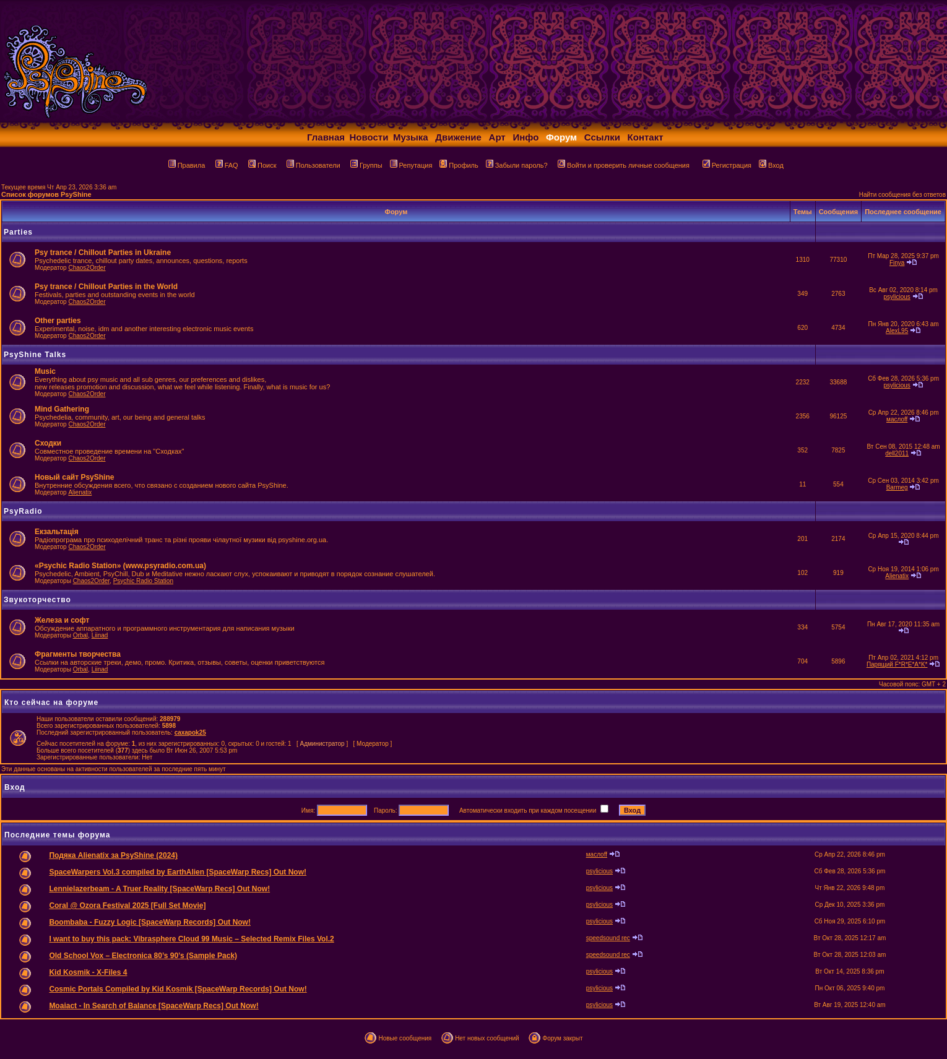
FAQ (226, 165)
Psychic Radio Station (143, 580)
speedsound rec (608, 938)
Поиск (262, 165)
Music (45, 371)
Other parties (58, 320)
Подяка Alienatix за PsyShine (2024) (113, 855)
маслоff (896, 419)
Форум (561, 137)
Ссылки (602, 137)
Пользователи (313, 165)
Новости (369, 137)
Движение (458, 137)
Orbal (80, 635)
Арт (497, 137)
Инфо (525, 137)
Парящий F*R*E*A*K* (897, 664)
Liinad (100, 635)
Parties (18, 232)
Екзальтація (57, 531)
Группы (366, 165)
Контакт (646, 137)
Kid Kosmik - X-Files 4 (88, 972)
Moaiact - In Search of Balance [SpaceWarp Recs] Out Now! (153, 1005)
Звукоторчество (37, 599)
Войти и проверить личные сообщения (624, 165)
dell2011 (897, 453)
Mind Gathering (62, 409)
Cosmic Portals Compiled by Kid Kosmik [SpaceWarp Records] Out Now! (177, 989)
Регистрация (727, 165)
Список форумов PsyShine (46, 194)
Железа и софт (62, 620)
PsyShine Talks (35, 354)
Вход (771, 165)
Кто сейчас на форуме (51, 702)
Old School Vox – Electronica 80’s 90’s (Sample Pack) (143, 955)
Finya (896, 262)
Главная (326, 137)
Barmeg (897, 487)
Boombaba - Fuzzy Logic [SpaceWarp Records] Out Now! (150, 922)
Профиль (458, 165)
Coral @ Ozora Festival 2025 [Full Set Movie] (127, 905)
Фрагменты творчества (78, 654)
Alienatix (80, 492)
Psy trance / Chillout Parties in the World (106, 286)
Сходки (48, 443)
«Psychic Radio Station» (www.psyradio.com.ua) (120, 565)
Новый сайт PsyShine (74, 477)
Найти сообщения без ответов (902, 194)
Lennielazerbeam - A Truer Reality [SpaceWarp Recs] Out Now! (159, 888)
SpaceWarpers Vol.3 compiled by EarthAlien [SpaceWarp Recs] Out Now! (177, 872)
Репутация (411, 165)
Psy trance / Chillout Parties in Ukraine (103, 252)
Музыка (410, 137)
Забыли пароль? (517, 165)
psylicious (896, 296)
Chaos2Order (86, 267)
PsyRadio (23, 511)
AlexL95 (897, 330)
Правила (186, 165)
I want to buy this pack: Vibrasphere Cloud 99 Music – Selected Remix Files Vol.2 (191, 939)
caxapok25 (190, 732)
